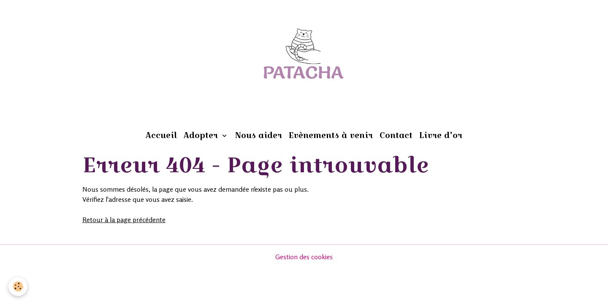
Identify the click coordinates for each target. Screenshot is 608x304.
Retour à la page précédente (124, 219)
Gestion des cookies (304, 256)
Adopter (202, 135)
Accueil (161, 135)
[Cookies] (17, 286)
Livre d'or (440, 135)
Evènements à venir (331, 135)
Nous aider (258, 135)
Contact (396, 135)
